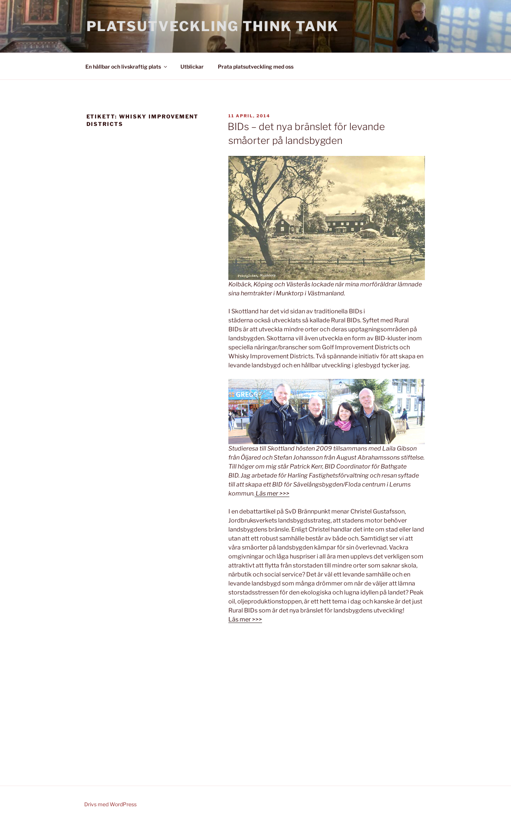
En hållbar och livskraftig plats (126, 66)
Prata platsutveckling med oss (255, 66)
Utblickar (192, 66)
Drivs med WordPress (110, 804)
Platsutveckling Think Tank (212, 26)
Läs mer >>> (245, 619)
